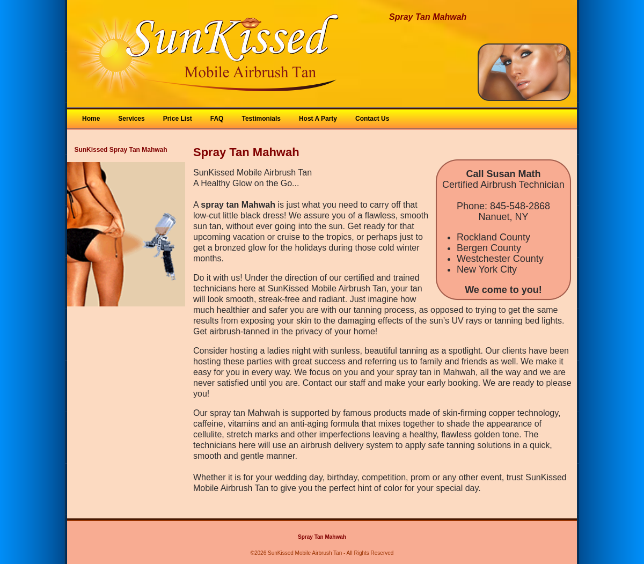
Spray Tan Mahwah (322, 537)
